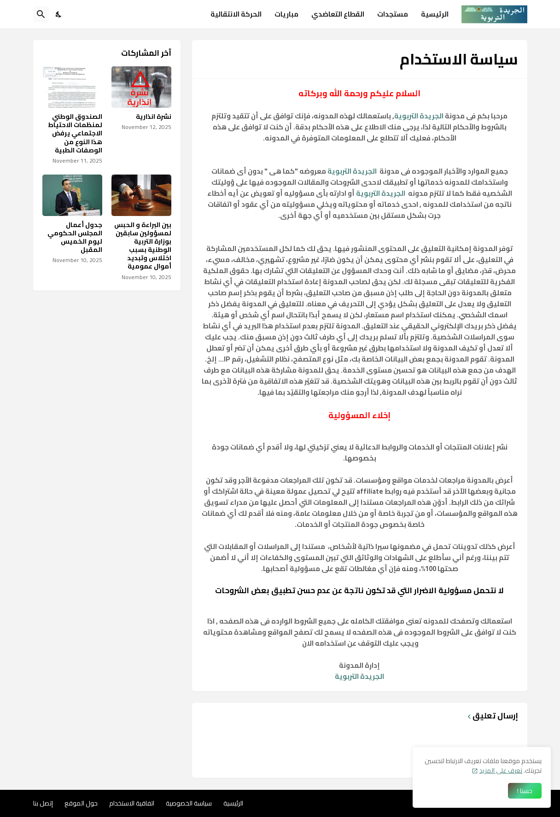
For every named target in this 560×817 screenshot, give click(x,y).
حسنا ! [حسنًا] (524, 791)
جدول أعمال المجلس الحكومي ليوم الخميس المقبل (74, 237)
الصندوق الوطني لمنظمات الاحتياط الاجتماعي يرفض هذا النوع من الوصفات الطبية (75, 133)
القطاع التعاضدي (337, 14)
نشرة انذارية (153, 116)
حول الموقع (81, 803)
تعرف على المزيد (500, 770)
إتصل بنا (43, 803)
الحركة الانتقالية (236, 14)
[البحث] (41, 14)
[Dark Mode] (59, 14)
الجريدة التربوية (418, 116)
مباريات (286, 14)
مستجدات (392, 14)
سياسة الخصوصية (189, 803)
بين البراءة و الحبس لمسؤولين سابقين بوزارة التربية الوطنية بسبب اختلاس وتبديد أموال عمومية (142, 246)
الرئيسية (435, 14)
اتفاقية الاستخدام (131, 803)
